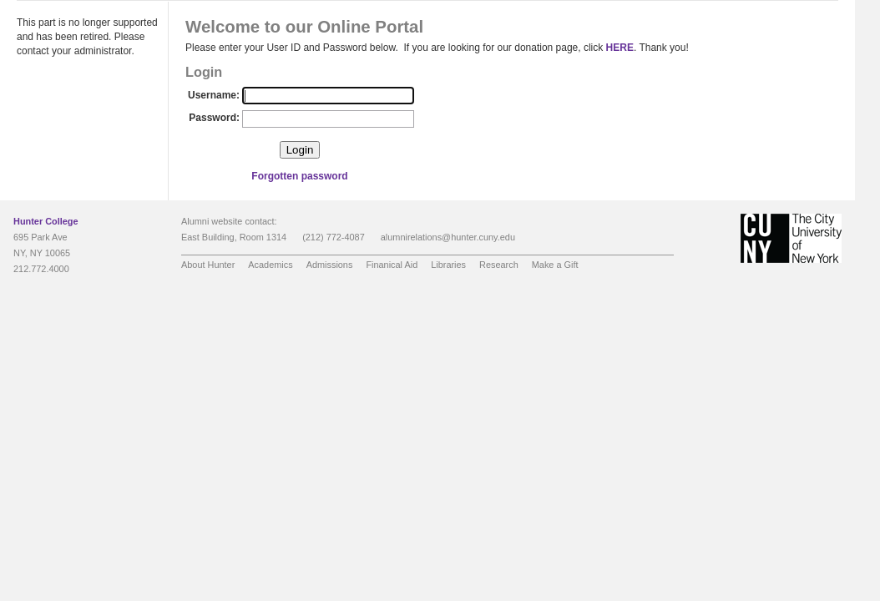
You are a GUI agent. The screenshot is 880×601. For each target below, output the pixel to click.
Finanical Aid (391, 265)
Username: (214, 95)
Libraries (448, 265)
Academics (270, 265)
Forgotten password (299, 176)
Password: (214, 118)
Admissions (329, 265)
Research (498, 265)
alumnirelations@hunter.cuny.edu (448, 237)
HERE (620, 47)
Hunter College (45, 221)
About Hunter (208, 265)
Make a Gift (555, 265)
